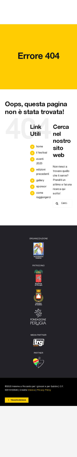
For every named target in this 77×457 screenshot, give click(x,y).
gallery (40, 180)
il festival (41, 153)
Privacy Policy (44, 390)
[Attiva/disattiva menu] (70, 12)
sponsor (41, 187)
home (39, 147)
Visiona (31, 390)
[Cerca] (57, 203)
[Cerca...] (62, 203)
